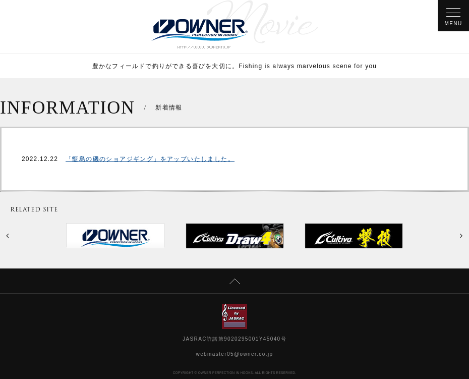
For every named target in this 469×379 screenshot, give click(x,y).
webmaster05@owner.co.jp (234, 354)
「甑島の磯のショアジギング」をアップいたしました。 (150, 159)
